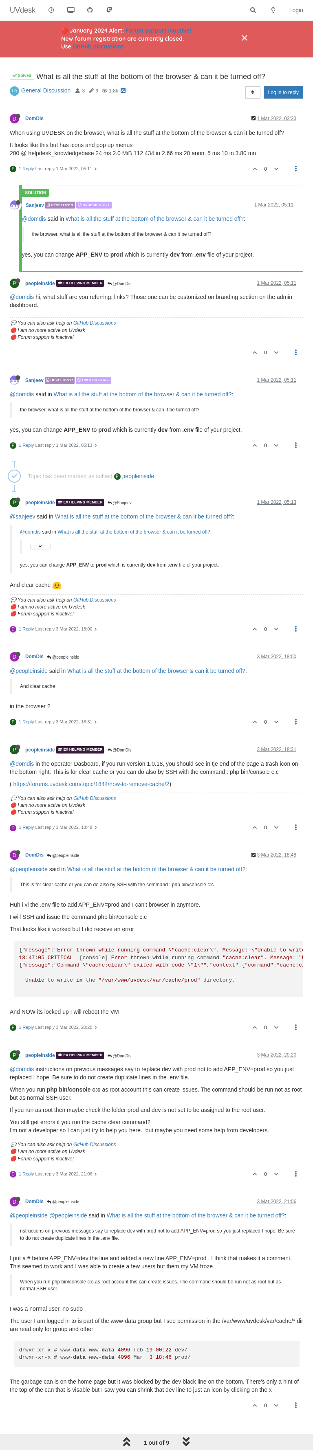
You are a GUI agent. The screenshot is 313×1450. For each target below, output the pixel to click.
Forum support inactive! (158, 30)
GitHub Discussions (94, 323)
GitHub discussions (98, 46)
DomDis (34, 118)
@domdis (34, 218)
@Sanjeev (120, 503)
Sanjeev (35, 205)
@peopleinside (63, 657)
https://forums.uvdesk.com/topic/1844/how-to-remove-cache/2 (91, 784)
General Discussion (46, 90)
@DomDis (120, 283)
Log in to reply (283, 92)
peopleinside (40, 283)
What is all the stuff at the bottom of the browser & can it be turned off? (155, 218)
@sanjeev (22, 516)
